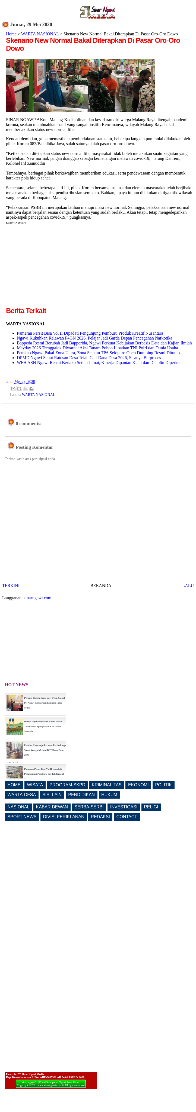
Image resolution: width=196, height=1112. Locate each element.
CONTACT (126, 816)
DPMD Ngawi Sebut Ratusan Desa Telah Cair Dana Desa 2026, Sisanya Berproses (89, 357)
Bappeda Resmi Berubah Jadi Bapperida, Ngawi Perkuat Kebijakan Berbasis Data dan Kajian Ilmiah (104, 343)
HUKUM (109, 794)
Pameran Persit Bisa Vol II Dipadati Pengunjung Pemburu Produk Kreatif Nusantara (90, 333)
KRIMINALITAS (107, 785)
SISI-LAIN (52, 794)
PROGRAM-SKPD (68, 785)
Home (11, 34)
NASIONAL (19, 807)
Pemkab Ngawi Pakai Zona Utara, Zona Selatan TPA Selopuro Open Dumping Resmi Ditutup (98, 352)
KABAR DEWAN (52, 807)
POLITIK (163, 785)
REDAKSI (100, 816)
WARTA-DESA (22, 794)
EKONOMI (138, 785)
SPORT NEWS (22, 816)
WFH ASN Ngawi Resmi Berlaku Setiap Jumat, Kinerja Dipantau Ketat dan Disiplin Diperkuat (100, 362)
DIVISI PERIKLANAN (63, 816)
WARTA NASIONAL (40, 34)
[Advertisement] (51, 268)
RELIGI (151, 807)
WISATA (35, 785)
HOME (14, 785)
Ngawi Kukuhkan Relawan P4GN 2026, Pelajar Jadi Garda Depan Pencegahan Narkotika (94, 338)
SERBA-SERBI (89, 807)
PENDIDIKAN (81, 794)
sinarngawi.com (38, 597)
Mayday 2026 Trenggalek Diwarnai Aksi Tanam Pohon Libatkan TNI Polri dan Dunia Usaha (97, 348)
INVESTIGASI (123, 807)
